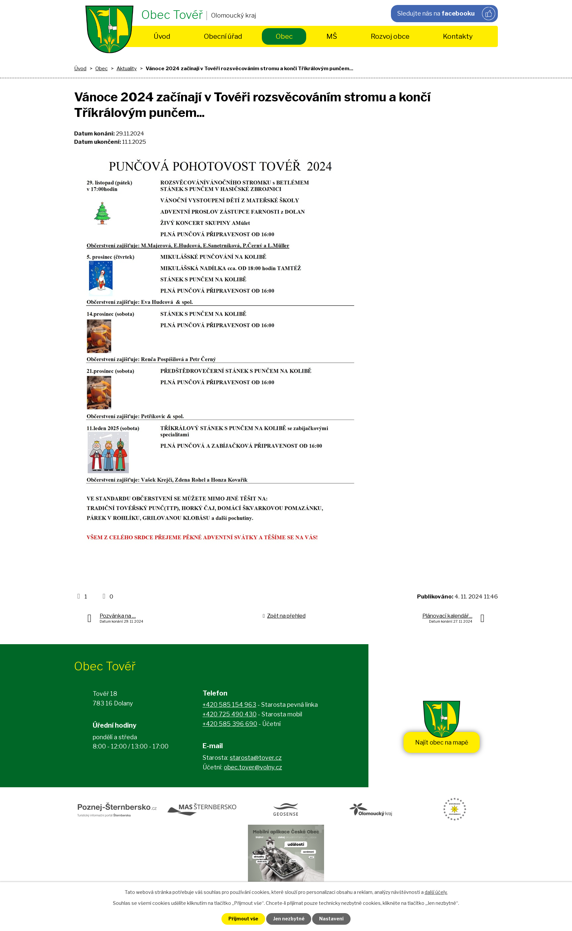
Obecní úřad (223, 36)
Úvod (162, 36)
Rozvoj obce (390, 36)
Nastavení (331, 919)
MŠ (331, 36)
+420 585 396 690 (230, 723)
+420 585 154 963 (229, 704)
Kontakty (458, 36)
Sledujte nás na (446, 13)
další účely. (436, 892)
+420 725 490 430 (230, 714)
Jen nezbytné (289, 919)
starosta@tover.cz (256, 757)
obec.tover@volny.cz (253, 767)
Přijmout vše (243, 919)
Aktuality (127, 68)
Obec (284, 36)
